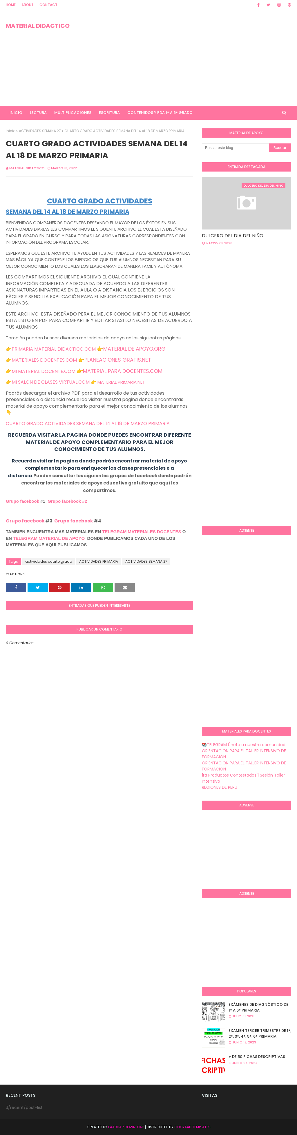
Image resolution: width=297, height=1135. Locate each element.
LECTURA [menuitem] (38, 112)
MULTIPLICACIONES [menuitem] (72, 112)
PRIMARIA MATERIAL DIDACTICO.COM (54, 349)
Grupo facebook (22, 501)
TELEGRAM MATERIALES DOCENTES (141, 531)
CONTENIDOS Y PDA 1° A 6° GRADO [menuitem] (160, 112)
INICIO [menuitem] (16, 112)
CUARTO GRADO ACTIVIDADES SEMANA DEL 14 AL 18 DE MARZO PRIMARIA (88, 423)
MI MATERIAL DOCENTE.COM (43, 371)
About (27, 4)
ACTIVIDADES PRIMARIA (98, 561)
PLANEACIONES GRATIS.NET (117, 359)
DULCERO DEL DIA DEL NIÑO (232, 235)
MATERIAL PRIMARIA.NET (121, 382)
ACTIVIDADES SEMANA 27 (40, 130)
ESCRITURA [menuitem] (109, 112)
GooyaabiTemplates (192, 1127)
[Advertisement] (191, 58)
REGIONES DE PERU (219, 787)
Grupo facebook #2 (67, 501)
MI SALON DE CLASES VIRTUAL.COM (51, 382)
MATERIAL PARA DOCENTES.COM (122, 371)
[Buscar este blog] (235, 147)
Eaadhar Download (126, 1127)
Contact (48, 4)
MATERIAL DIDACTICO (38, 26)
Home (11, 4)
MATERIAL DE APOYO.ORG (134, 348)
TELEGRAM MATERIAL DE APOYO (49, 538)
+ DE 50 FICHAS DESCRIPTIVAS (257, 1056)
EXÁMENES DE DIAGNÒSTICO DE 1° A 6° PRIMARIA (258, 1007)
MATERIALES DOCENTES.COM (44, 360)
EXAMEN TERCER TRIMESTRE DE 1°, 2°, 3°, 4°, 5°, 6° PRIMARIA (260, 1033)
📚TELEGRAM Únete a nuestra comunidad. (244, 745)
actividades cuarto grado (48, 561)
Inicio (10, 130)
